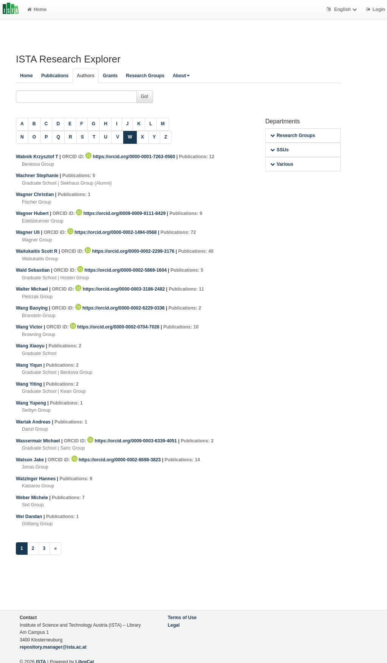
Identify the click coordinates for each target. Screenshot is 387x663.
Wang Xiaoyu (31, 346)
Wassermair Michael (38, 441)
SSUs (279, 150)
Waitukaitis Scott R (37, 251)
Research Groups (145, 75)
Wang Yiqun (29, 365)
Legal (174, 625)
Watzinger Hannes (36, 478)
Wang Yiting (29, 384)
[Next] (55, 548)
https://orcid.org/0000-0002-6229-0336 (120, 308)
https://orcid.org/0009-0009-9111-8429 (121, 213)
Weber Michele (33, 497)
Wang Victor (30, 327)
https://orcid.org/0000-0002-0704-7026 (115, 327)
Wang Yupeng (31, 403)
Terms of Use (182, 617)
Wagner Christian (35, 194)
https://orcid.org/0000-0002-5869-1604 (122, 270)
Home (36, 9)
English (343, 9)
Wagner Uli (28, 232)
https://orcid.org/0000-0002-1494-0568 (112, 232)
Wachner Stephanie (38, 175)
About (181, 75)
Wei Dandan (29, 516)
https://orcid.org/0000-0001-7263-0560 (130, 156)
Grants (110, 75)
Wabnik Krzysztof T (37, 156)
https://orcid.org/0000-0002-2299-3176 (130, 251)
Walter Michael (32, 289)
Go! (145, 96)
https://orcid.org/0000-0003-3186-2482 (120, 289)
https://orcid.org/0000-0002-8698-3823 (116, 459)
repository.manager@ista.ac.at (53, 647)
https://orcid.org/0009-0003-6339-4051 (132, 441)
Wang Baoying (32, 308)
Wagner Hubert (33, 213)
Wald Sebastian (33, 270)
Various (281, 164)
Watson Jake (30, 459)
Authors (85, 75)
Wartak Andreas (34, 422)
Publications (54, 75)
